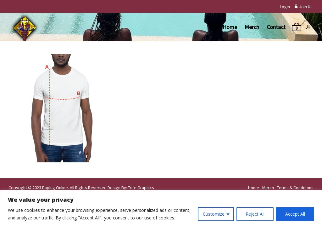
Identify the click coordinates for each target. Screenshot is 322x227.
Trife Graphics (141, 187)
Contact (276, 27)
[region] (161, 208)
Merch (252, 27)
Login (285, 6)
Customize (214, 214)
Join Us (304, 6)
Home (230, 27)
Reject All (255, 214)
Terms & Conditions (295, 187)
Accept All (295, 214)
